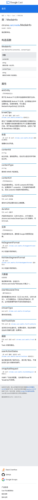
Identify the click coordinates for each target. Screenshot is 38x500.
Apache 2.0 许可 (31, 389)
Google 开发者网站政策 (27, 391)
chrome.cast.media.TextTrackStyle (23, 324)
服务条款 (4, 494)
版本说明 (4, 497)
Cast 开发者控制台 (7, 491)
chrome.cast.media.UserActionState (14, 356)
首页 (4, 8)
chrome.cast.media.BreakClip (12, 117)
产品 (8, 15)
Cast (16, 2)
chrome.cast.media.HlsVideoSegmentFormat (17, 262)
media (17, 25)
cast (11, 25)
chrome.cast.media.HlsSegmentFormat (22, 246)
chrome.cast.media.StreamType (19, 311)
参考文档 (20, 15)
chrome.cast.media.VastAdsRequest (21, 372)
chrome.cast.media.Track (25, 339)
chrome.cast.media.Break (24, 138)
